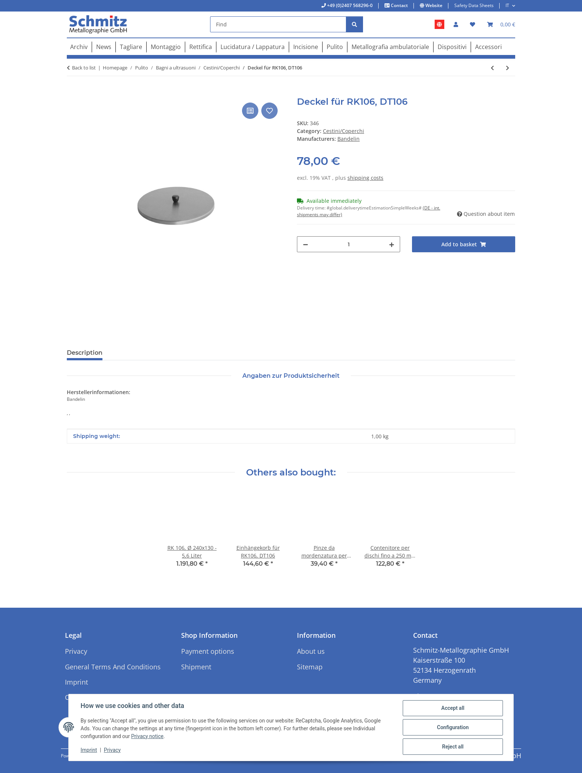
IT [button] (507, 5)
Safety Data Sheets (474, 5)
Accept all (452, 708)
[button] (456, 24)
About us (311, 651)
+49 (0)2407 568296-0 (349, 5)
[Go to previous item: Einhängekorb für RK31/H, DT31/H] (492, 68)
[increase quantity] (391, 244)
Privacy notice (147, 736)
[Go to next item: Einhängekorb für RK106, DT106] (507, 68)
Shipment (196, 666)
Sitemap (310, 666)
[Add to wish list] (269, 111)
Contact (399, 5)
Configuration (452, 727)
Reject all (453, 747)
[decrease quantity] (305, 244)
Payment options (207, 651)
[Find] (278, 24)
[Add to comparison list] (250, 111)
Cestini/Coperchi (343, 130)
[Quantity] (348, 244)
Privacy (112, 750)
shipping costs (365, 177)
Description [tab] (84, 352)
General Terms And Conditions (113, 666)
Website (433, 5)
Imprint (89, 750)
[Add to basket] (73, 92)
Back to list (84, 67)
